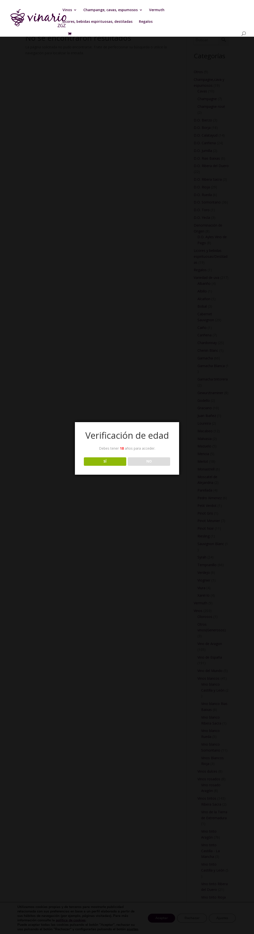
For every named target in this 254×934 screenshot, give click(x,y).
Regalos (146, 22)
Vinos (67, 10)
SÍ (104, 461)
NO (149, 461)
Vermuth (156, 10)
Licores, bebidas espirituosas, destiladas (97, 22)
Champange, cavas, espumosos (110, 10)
